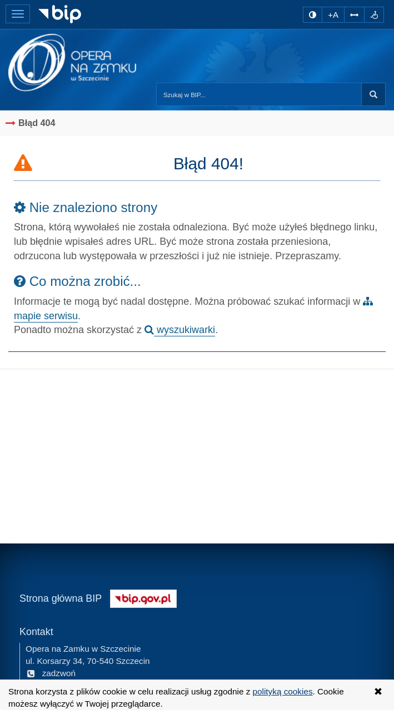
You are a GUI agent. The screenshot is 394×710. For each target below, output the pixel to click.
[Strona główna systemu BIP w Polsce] (143, 597)
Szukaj (373, 94)
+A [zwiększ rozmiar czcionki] (333, 14)
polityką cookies (283, 691)
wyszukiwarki (179, 329)
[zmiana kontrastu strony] (312, 15)
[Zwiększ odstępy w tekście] (354, 15)
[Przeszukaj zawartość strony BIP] (259, 94)
